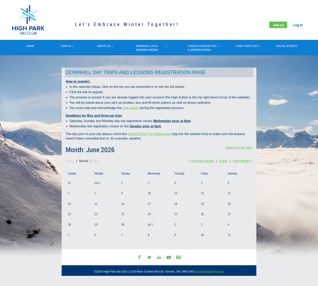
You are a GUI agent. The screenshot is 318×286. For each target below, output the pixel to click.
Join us (277, 24)
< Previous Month (201, 161)
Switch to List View (238, 147)
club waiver (131, 108)
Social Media (204, 271)
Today (223, 161)
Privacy (219, 271)
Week (70, 161)
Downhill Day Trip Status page (149, 134)
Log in (298, 24)
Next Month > (242, 161)
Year (96, 161)
